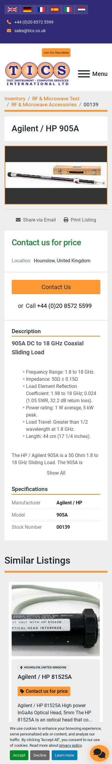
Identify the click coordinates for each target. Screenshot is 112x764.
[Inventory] (14, 99)
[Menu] (84, 73)
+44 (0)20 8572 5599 (33, 22)
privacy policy (70, 745)
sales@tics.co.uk (29, 30)
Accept (19, 755)
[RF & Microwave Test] (55, 99)
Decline (39, 755)
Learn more (64, 755)
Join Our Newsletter (56, 52)
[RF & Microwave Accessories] (44, 104)
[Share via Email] (36, 220)
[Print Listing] (80, 220)
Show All (56, 473)
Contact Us (56, 287)
